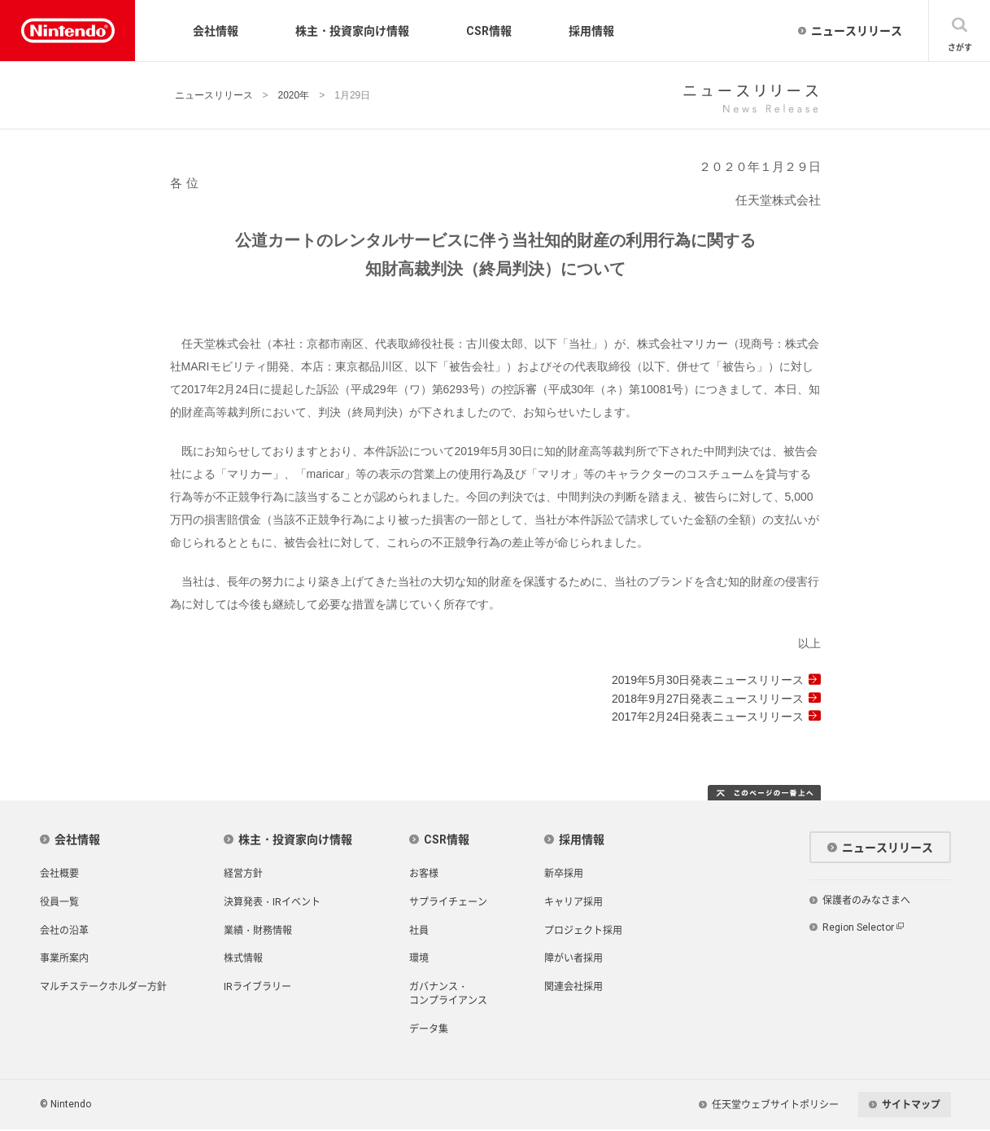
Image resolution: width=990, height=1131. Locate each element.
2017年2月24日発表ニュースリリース (708, 716)
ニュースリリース (214, 95)
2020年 (294, 95)
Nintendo (57, 30)
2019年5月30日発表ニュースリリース (708, 679)
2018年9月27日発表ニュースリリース (708, 698)
